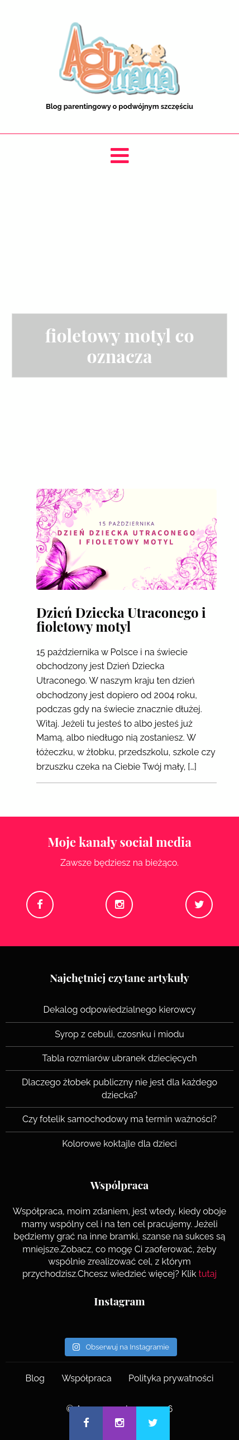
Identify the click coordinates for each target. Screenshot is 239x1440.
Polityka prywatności (170, 1378)
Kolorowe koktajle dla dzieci (119, 1143)
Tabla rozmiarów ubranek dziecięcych (119, 1058)
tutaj (208, 1274)
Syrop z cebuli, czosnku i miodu (119, 1034)
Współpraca (86, 1378)
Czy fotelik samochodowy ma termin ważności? (119, 1119)
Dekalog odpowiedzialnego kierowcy (120, 1009)
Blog (35, 1378)
